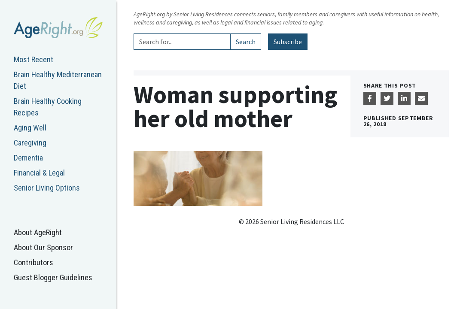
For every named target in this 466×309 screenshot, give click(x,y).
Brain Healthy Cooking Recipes (48, 107)
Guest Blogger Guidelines (53, 277)
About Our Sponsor (43, 247)
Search (246, 41)
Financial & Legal (39, 172)
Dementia (28, 157)
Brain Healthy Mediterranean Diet (58, 80)
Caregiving (30, 142)
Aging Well (30, 127)
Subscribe (288, 41)
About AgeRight (38, 232)
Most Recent (33, 59)
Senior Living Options (47, 187)
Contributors (33, 262)
